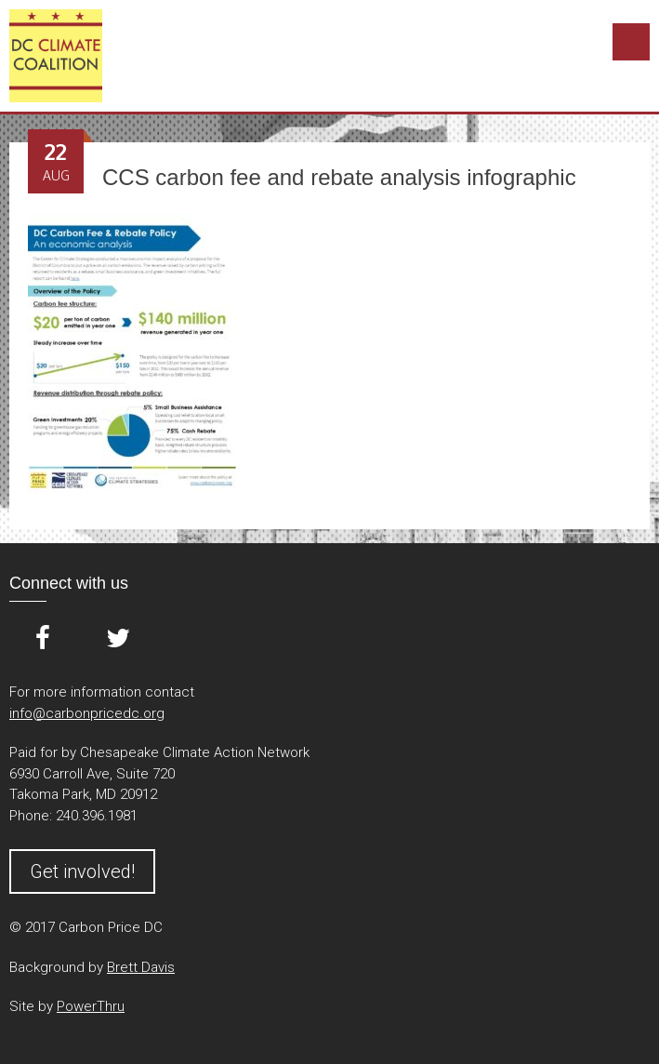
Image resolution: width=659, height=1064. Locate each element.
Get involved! (82, 871)
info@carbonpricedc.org (87, 713)
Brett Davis (141, 967)
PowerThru (91, 1006)
